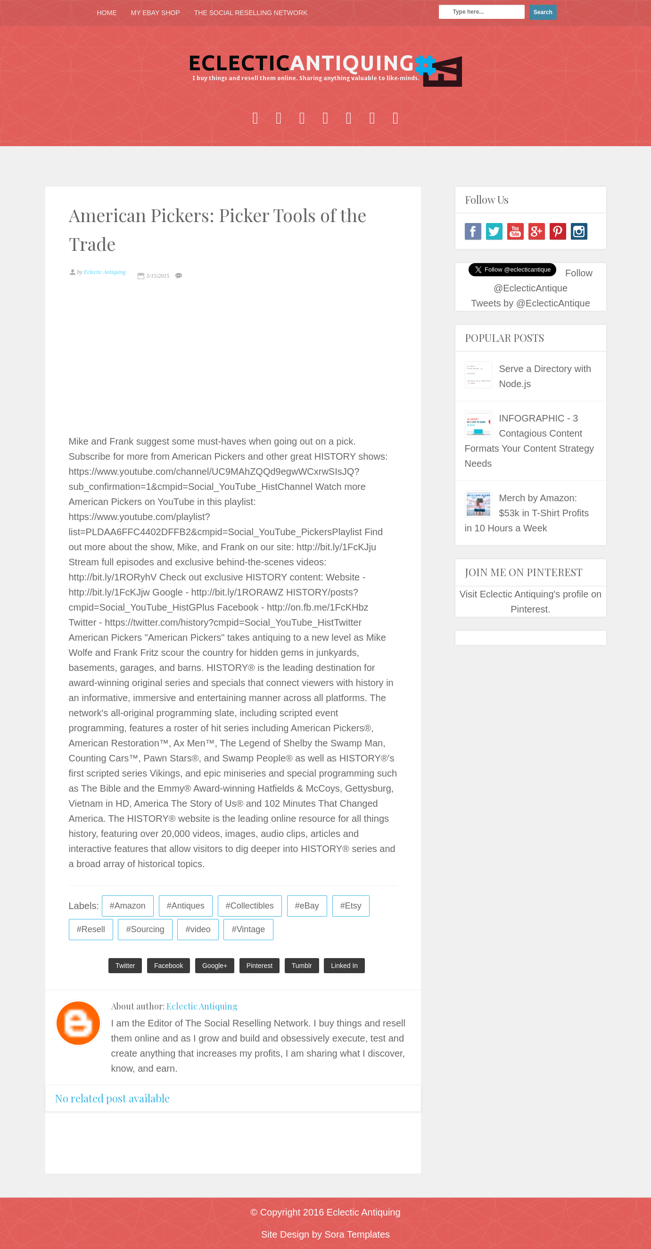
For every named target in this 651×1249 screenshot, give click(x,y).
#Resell (91, 929)
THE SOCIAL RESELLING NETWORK (251, 13)
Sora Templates (357, 1234)
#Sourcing (145, 929)
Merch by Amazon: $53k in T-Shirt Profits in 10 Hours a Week (527, 513)
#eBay (307, 905)
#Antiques (186, 905)
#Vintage (248, 929)
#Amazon (128, 905)
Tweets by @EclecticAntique (530, 303)
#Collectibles (250, 905)
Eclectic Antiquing (202, 1006)
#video (198, 929)
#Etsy (351, 905)
